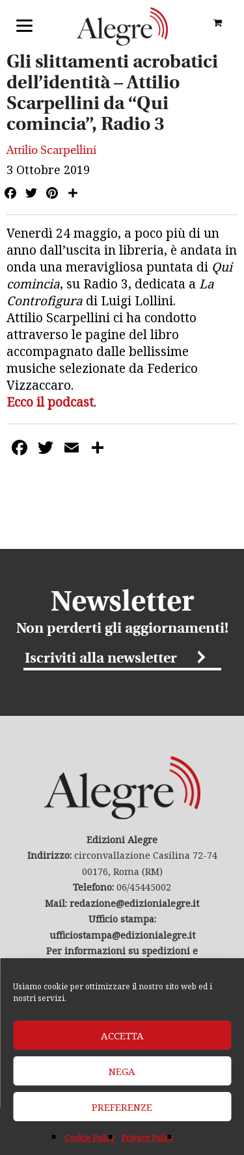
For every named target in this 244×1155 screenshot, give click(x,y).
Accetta (122, 1035)
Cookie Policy (89, 1137)
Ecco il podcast (50, 402)
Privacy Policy (147, 1137)
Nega (122, 1071)
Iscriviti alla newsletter (101, 659)
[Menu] (24, 24)
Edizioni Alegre (122, 25)
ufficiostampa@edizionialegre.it (122, 935)
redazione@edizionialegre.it (134, 903)
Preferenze (122, 1106)
